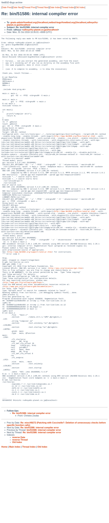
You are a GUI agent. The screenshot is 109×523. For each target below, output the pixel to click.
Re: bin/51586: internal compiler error (31, 487)
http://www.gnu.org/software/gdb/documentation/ (28, 336)
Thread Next (43, 7)
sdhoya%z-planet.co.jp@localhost (40, 30)
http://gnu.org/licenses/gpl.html (66, 314)
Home (4, 520)
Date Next (17, 7)
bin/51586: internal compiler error (44, 503)
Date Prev (6, 7)
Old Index (80, 7)
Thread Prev (30, 7)
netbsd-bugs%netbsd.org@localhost (67, 22)
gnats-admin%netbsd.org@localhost (29, 22)
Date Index (55, 7)
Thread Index (68, 7)
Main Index (14, 520)
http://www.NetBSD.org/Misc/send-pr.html (74, 156)
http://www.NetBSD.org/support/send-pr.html (30, 295)
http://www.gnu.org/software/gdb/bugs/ (23, 331)
